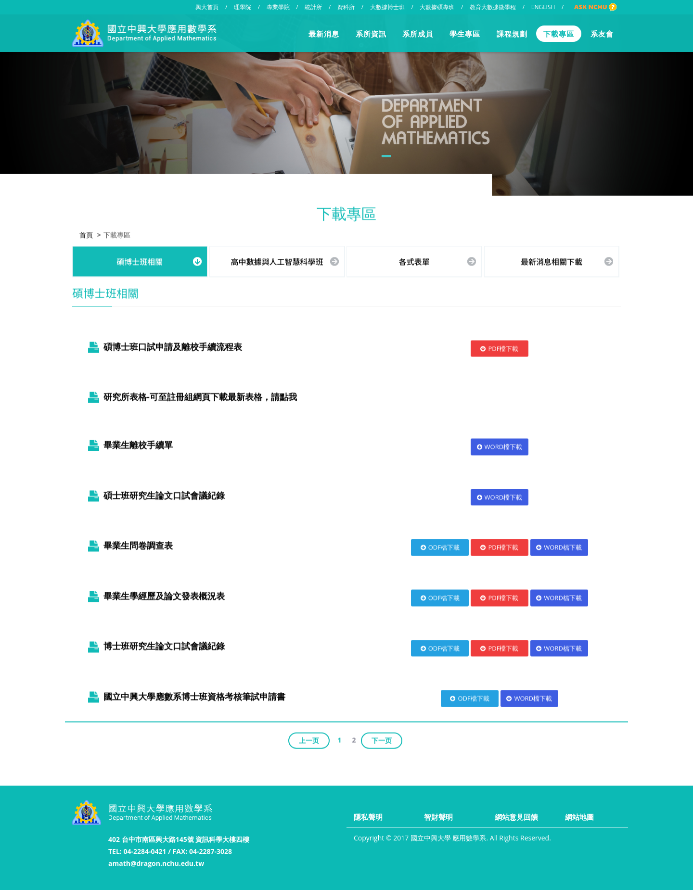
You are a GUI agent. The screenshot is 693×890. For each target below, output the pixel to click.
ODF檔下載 (440, 546)
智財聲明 (438, 817)
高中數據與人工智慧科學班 (277, 260)
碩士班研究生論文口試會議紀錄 (154, 493)
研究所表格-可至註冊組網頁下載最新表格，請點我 (200, 395)
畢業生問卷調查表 (128, 544)
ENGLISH (543, 7)
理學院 (242, 7)
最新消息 (323, 33)
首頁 (86, 233)
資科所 (346, 7)
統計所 (313, 7)
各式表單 (414, 260)
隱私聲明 (368, 817)
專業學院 (278, 7)
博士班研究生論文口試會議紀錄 (154, 644)
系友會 (602, 33)
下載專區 (558, 33)
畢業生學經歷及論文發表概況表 (154, 594)
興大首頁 (206, 7)
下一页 (382, 738)
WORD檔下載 (500, 445)
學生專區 (464, 33)
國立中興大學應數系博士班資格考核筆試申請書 (184, 695)
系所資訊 (371, 33)
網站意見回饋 (516, 817)
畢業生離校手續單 (128, 443)
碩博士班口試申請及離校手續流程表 (163, 345)
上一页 (309, 738)
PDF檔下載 (499, 347)
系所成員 (417, 33)
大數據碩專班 (437, 7)
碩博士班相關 (139, 260)
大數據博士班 (387, 7)
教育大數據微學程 (493, 7)
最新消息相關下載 (551, 260)
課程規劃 (512, 33)
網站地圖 (579, 817)
